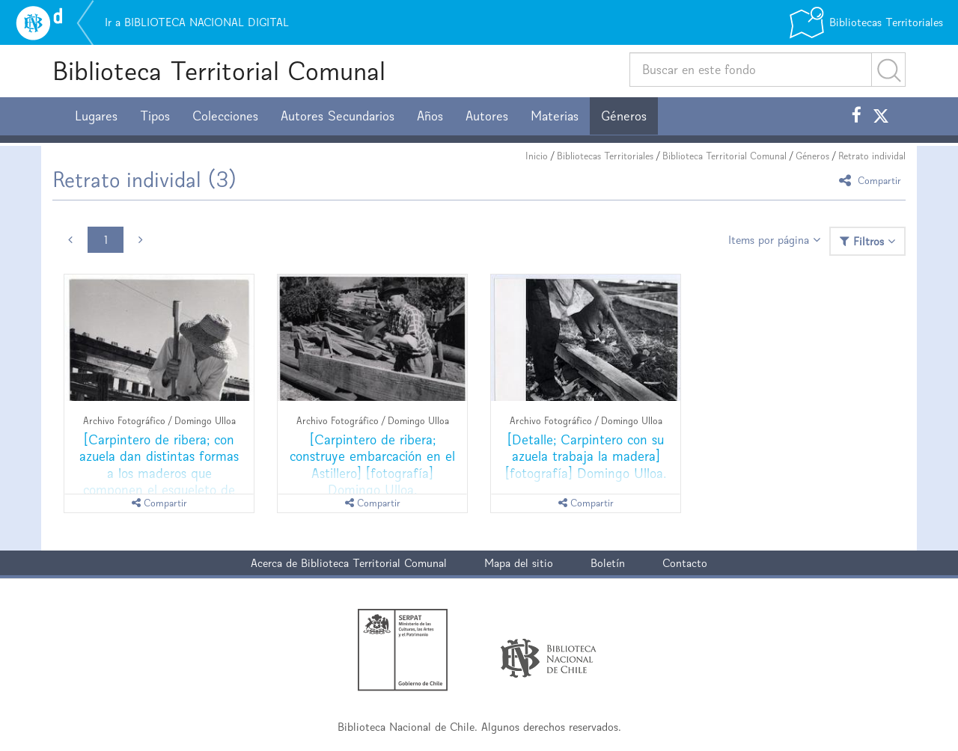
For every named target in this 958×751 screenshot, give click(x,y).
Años (430, 116)
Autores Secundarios (337, 116)
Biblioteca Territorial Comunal (218, 71)
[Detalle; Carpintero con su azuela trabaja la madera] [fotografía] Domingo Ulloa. (585, 456)
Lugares (96, 116)
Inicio (536, 156)
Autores (487, 116)
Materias (555, 116)
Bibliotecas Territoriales (605, 156)
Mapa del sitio (518, 563)
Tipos (155, 116)
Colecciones (225, 116)
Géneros (624, 116)
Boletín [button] (608, 563)
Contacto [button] (684, 563)
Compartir (872, 180)
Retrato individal (872, 156)
